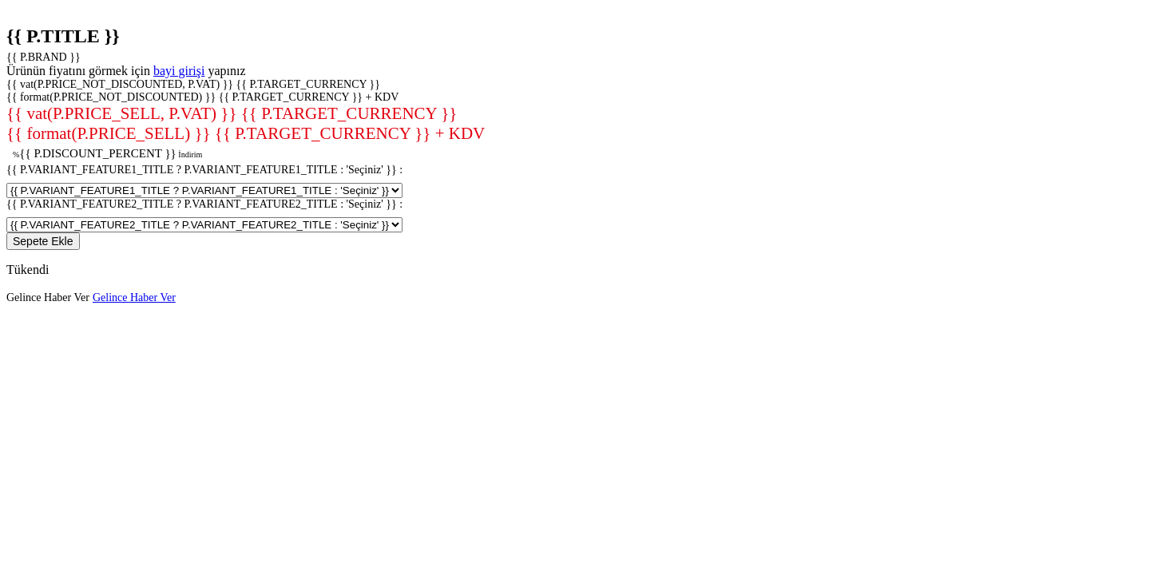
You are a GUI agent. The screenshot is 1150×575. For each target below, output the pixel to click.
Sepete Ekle (43, 241)
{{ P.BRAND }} (43, 57)
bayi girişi (178, 70)
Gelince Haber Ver (47, 297)
